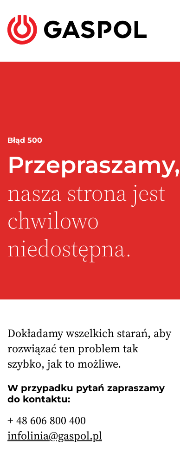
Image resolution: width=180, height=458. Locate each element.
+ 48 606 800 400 (46, 420)
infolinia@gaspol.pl (54, 435)
